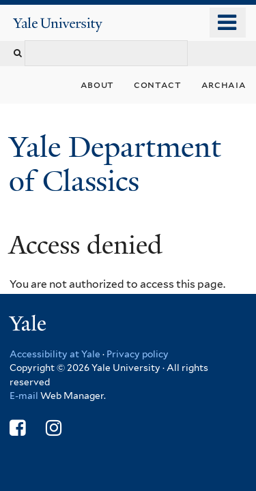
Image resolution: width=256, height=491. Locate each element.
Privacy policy (137, 353)
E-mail (24, 395)
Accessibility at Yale (55, 353)
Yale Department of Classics (115, 164)
